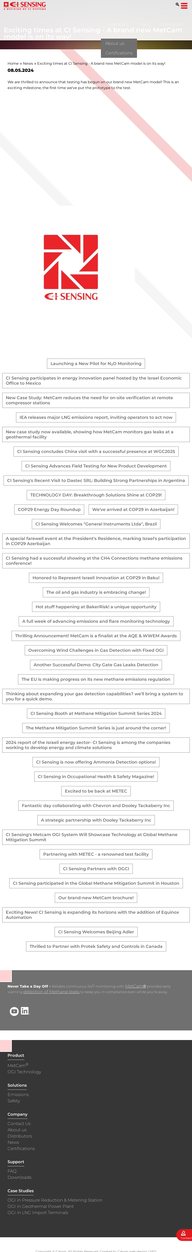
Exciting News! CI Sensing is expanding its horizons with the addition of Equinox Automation (92, 915)
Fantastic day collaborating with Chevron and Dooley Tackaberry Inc (96, 805)
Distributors (171, 24)
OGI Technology (24, 1072)
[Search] (177, 4)
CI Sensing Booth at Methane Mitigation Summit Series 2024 (96, 713)
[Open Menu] (184, 5)
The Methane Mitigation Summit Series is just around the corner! (96, 728)
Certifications (21, 1149)
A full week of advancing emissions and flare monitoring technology (96, 621)
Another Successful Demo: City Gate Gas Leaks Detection (96, 664)
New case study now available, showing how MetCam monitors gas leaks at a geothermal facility (90, 434)
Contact (186, 1238)
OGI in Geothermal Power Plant (41, 1206)
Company (118, 24)
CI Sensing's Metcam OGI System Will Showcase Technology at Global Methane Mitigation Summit (92, 837)
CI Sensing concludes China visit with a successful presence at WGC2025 (96, 451)
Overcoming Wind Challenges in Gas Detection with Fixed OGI (96, 650)
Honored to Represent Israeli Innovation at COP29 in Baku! (96, 577)
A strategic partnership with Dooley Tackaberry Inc (96, 820)
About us (17, 1130)
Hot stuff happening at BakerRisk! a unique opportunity (96, 606)
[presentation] (71, 326)
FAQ (145, 24)
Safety (14, 1101)
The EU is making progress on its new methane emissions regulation (96, 679)
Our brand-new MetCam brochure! (96, 897)
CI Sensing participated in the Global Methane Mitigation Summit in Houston (96, 883)
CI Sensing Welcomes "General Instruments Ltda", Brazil (96, 524)
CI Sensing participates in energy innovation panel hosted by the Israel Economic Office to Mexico (94, 381)
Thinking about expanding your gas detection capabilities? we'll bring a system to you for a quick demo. (94, 696)
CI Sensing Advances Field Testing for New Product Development (96, 466)
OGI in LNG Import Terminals (38, 1213)
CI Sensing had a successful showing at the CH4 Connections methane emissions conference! (94, 561)
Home (13, 63)
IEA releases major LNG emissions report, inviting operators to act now (96, 417)
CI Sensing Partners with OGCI (96, 868)
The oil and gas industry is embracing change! (96, 592)
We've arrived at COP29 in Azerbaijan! (133, 509)
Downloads (19, 1177)
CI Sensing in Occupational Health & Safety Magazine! (96, 776)
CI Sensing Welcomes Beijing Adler (96, 931)
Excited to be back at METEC (96, 791)
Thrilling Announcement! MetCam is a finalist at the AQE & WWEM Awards (96, 635)
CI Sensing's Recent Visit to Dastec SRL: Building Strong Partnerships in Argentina (96, 480)
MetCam (135, 986)
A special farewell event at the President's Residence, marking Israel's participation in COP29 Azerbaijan (96, 541)
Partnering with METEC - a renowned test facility (96, 854)
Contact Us (19, 1124)
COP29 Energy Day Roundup (49, 509)
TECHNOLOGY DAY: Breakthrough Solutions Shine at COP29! (96, 495)
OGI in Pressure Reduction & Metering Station (55, 1200)
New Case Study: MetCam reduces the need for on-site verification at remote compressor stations (89, 400)
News (28, 63)
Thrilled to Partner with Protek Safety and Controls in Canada (96, 946)
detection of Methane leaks (51, 992)
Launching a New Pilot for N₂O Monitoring (96, 363)
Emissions (18, 1095)
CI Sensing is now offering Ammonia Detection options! (96, 762)
